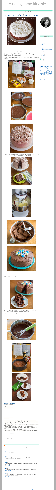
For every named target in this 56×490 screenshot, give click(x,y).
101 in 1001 (29, 11)
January (43, 55)
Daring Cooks (45, 73)
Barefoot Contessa (46, 66)
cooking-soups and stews (43, 78)
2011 (42, 59)
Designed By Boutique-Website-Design (28, 489)
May (42, 48)
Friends (44, 74)
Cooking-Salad (42, 72)
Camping (51, 67)
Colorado (45, 68)
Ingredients (45, 75)
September (43, 43)
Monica (6, 462)
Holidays (50, 74)
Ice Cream (43, 75)
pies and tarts (47, 79)
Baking (41, 66)
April (42, 51)
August (43, 44)
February (43, 54)
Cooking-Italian (49, 70)
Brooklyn (46, 67)
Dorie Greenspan (50, 73)
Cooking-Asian (42, 70)
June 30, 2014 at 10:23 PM (8, 459)
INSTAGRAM (46, 36)
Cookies (41, 69)
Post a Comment (7, 478)
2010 (42, 60)
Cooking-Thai (47, 72)
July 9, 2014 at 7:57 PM (8, 476)
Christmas (41, 68)
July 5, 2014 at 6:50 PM (8, 470)
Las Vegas (50, 75)
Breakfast (41, 67)
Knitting (48, 75)
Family (41, 74)
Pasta (45, 76)
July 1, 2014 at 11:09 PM (8, 465)
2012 (42, 58)
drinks (51, 78)
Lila (5, 445)
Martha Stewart (42, 76)
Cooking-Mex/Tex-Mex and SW (46, 71)
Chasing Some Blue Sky (28, 3)
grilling (41, 79)
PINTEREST (46, 35)
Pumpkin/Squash (49, 76)
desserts (48, 78)
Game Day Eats (47, 74)
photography (43, 79)
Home (25, 11)
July (42, 45)
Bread (51, 66)
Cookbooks (49, 68)
